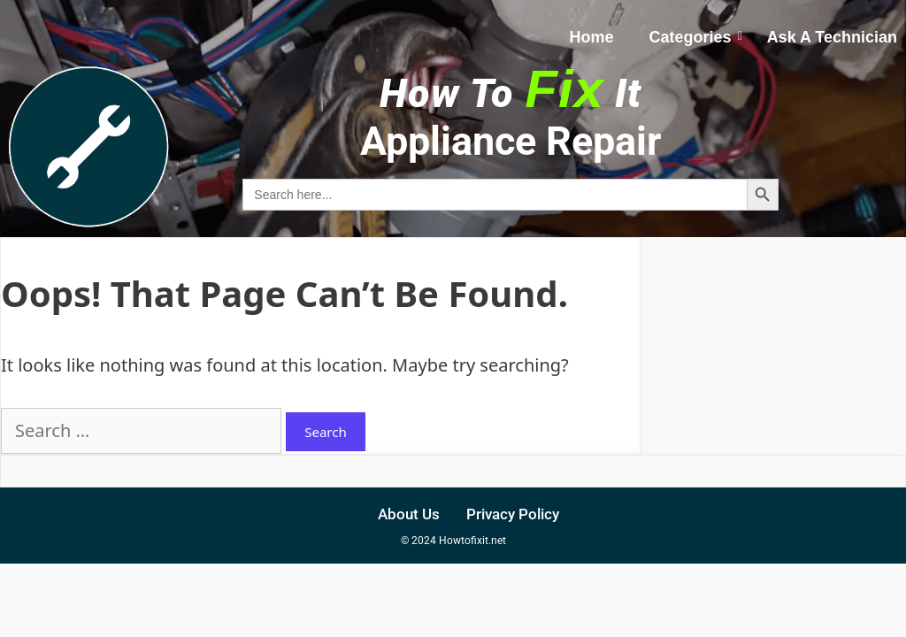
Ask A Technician (832, 37)
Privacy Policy (512, 514)
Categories (695, 37)
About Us (409, 514)
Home (592, 37)
